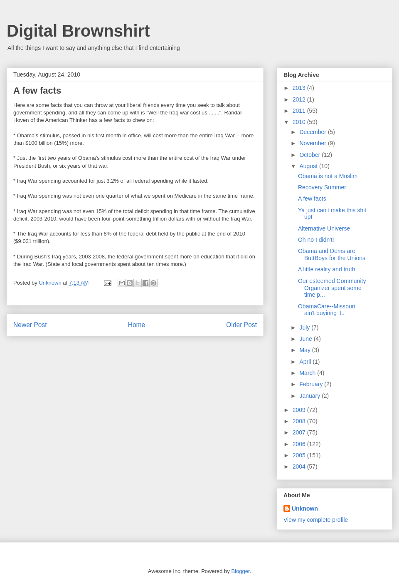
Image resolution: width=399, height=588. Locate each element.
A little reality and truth (326, 269)
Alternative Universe (324, 228)
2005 (300, 455)
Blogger (240, 571)
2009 (300, 410)
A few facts (312, 198)
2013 (300, 87)
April (306, 361)
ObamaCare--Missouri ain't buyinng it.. (326, 310)
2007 (300, 432)
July (305, 327)
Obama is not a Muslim (327, 176)
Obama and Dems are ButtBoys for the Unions (331, 254)
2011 (300, 110)
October (310, 154)
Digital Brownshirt (78, 31)
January (310, 395)
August (309, 166)
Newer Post (30, 324)
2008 (300, 421)
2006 (300, 444)
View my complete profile (315, 519)
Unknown (305, 508)
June (306, 338)
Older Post (241, 324)
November (313, 143)
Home (136, 324)
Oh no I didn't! (316, 239)
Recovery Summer (322, 187)
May (305, 350)
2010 (300, 122)
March (308, 373)
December (313, 132)
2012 (300, 99)
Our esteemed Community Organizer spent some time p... (332, 288)
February (311, 384)
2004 (300, 466)
